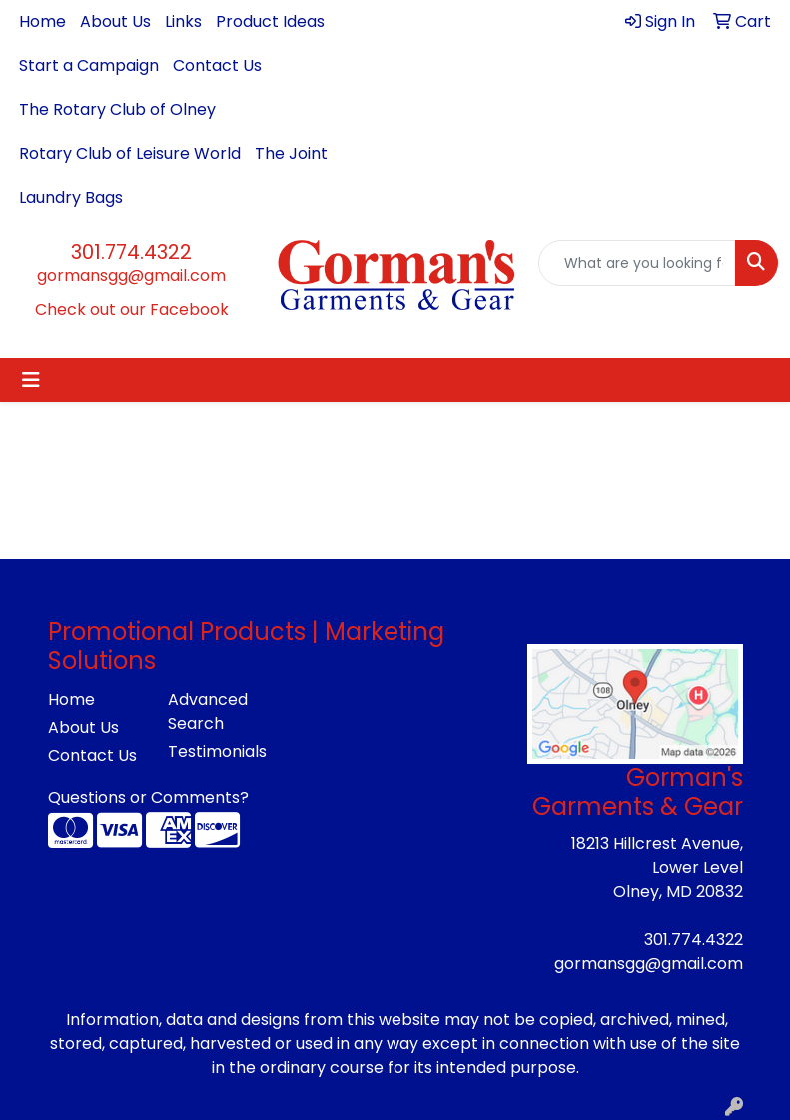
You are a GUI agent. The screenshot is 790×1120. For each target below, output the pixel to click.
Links (183, 21)
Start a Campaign (89, 65)
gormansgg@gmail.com (131, 275)
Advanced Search (208, 711)
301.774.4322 (131, 252)
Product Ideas (270, 21)
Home (42, 21)
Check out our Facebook (132, 309)
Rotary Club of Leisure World (130, 153)
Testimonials (216, 751)
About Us (115, 21)
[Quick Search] (637, 263)
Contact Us (217, 65)
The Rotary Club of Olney (117, 109)
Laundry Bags (71, 197)
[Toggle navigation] (31, 380)
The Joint (291, 153)
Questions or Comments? (148, 797)
